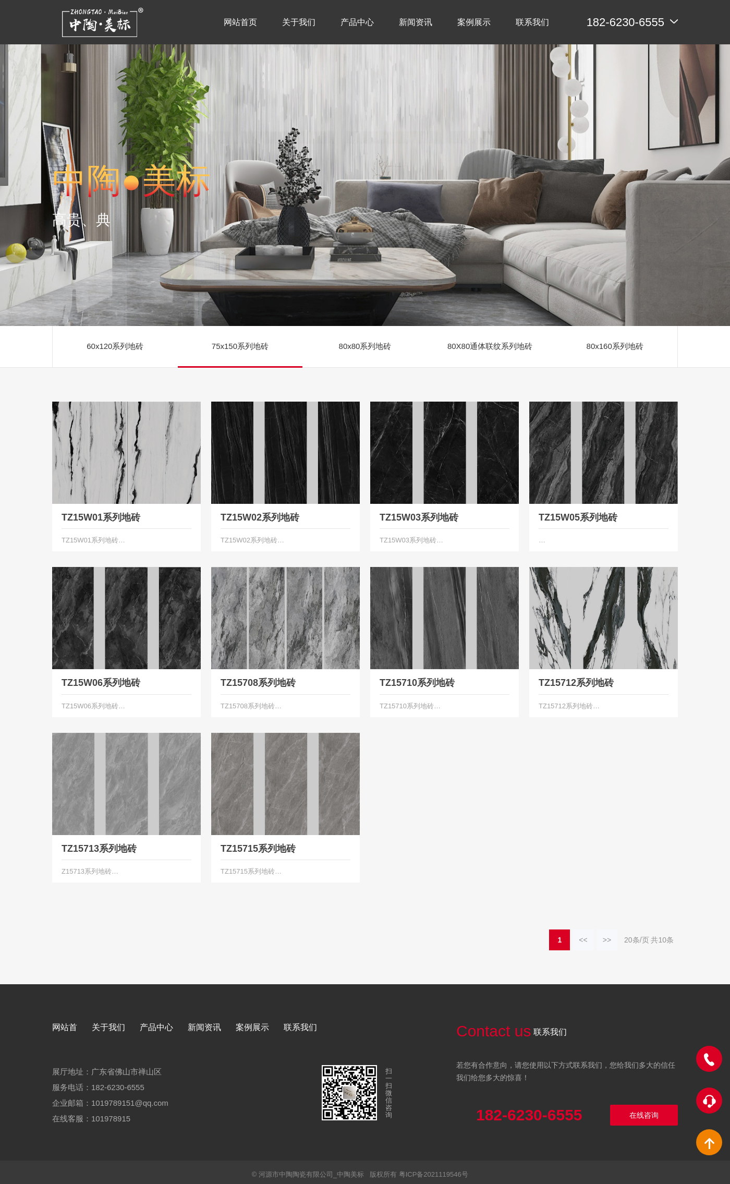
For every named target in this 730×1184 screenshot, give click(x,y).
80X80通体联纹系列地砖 (489, 346)
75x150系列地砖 (240, 346)
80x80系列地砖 (365, 346)
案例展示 (252, 1027)
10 (662, 940)
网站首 (64, 1027)
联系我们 (300, 1027)
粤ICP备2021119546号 (433, 1174)
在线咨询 (644, 1115)
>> (607, 940)
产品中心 (156, 1027)
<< (583, 940)
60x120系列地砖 (115, 346)
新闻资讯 (204, 1027)
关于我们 (108, 1027)
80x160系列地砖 (615, 346)
